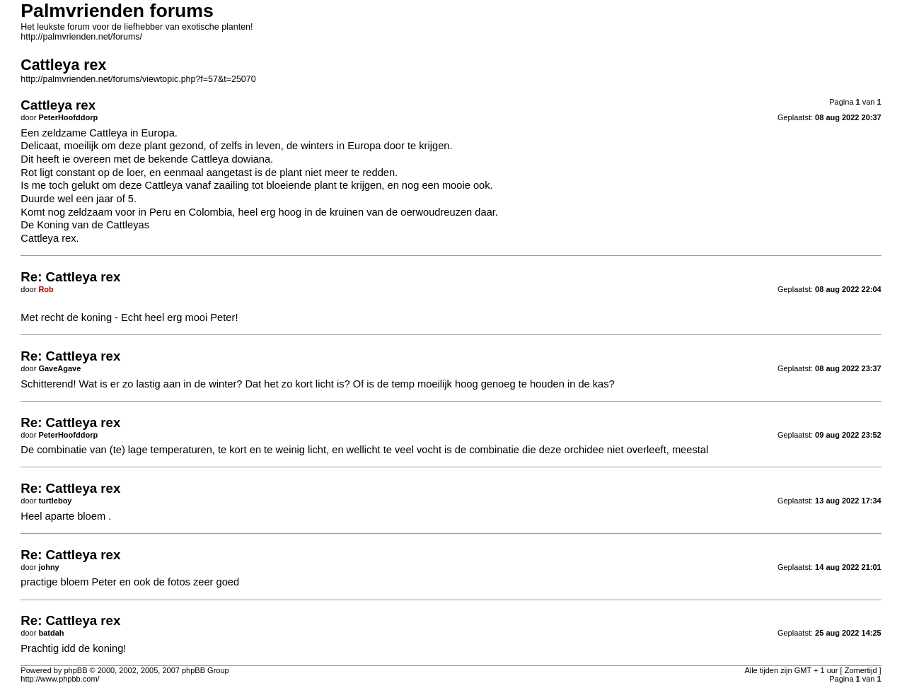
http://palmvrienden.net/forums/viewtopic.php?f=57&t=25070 (138, 79)
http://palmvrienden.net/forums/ (81, 37)
